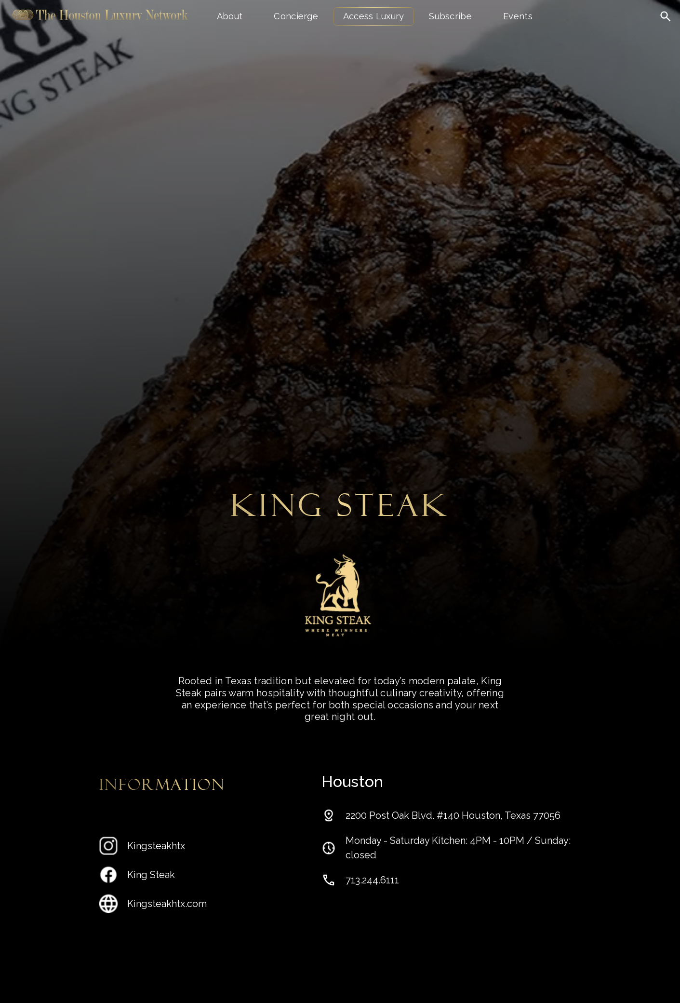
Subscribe (450, 16)
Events (518, 16)
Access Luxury (373, 16)
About (230, 16)
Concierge (296, 16)
